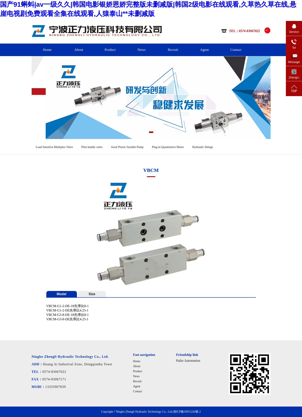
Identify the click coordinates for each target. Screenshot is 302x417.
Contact (235, 50)
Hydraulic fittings (202, 147)
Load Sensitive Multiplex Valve (54, 147)
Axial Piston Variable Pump (127, 147)
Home (47, 50)
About (78, 50)
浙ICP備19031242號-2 (187, 411)
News (141, 50)
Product (110, 50)
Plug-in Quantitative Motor (168, 147)
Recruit (173, 50)
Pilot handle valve (91, 147)
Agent (204, 50)
